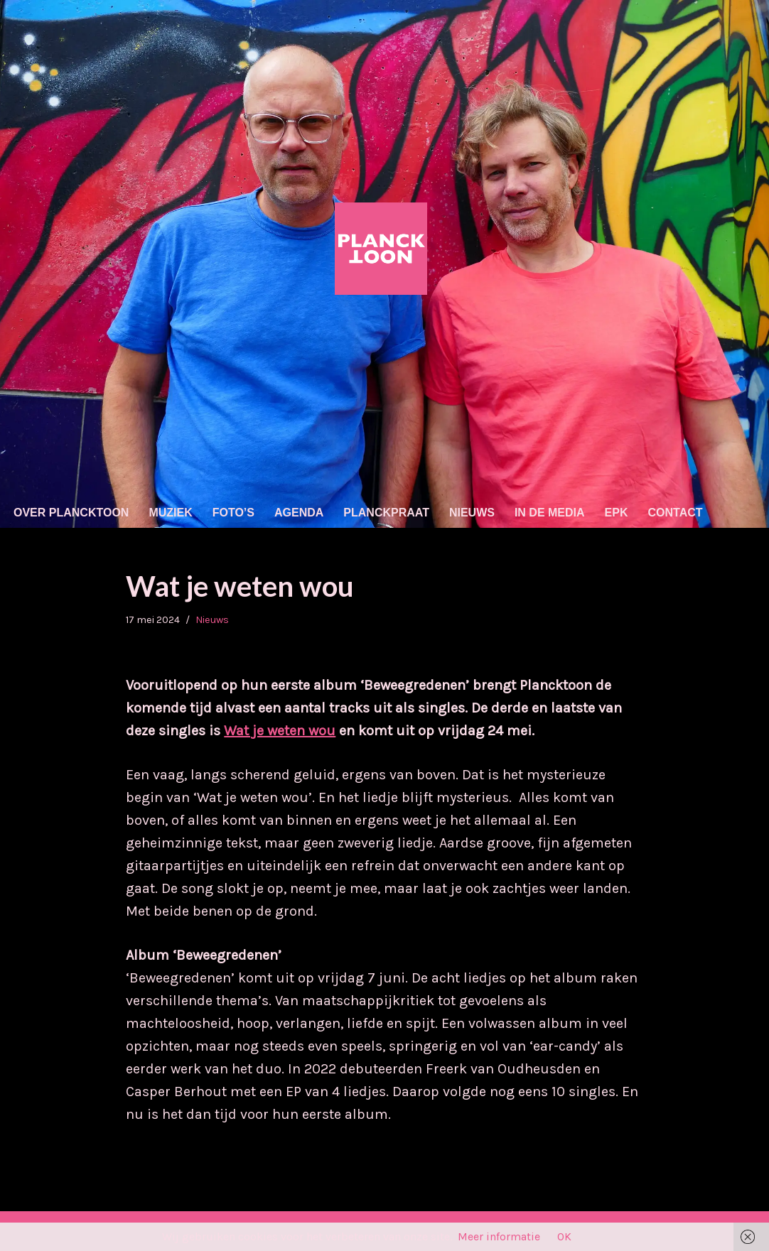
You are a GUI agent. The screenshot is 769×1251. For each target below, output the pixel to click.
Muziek (170, 513)
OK (564, 1236)
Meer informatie (499, 1236)
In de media (550, 513)
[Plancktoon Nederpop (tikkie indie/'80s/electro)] (384, 248)
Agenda (298, 513)
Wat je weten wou (279, 730)
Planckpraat (386, 513)
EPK (616, 513)
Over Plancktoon (71, 513)
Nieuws (472, 513)
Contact (675, 513)
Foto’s (233, 513)
